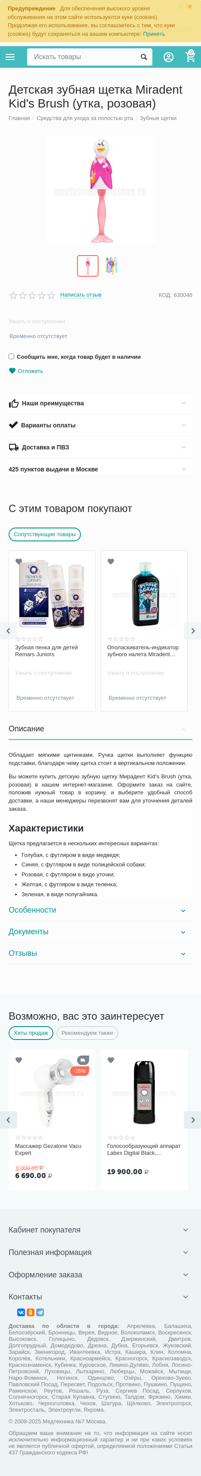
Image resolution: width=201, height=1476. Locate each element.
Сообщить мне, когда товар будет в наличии (75, 357)
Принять (154, 34)
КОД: (165, 295)
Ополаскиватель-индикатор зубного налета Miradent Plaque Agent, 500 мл (143, 651)
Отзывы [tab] (98, 953)
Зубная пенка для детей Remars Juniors (46, 650)
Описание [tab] (98, 728)
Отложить (26, 371)
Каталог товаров (10, 57)
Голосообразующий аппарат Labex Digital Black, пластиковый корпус (144, 1150)
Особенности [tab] (98, 910)
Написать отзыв (81, 295)
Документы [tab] (98, 931)
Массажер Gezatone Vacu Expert (48, 1149)
